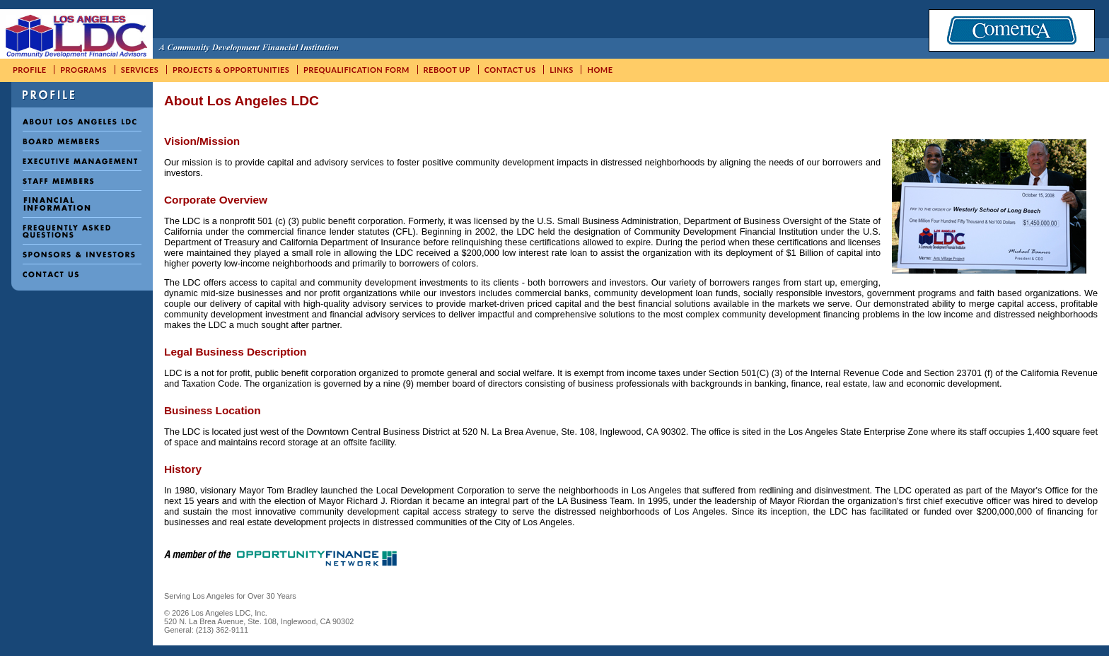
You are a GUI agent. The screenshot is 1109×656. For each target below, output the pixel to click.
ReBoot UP (447, 69)
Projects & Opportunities (231, 69)
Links (562, 69)
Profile (30, 69)
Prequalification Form (356, 69)
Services (140, 69)
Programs (83, 69)
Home (599, 69)
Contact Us (510, 69)
